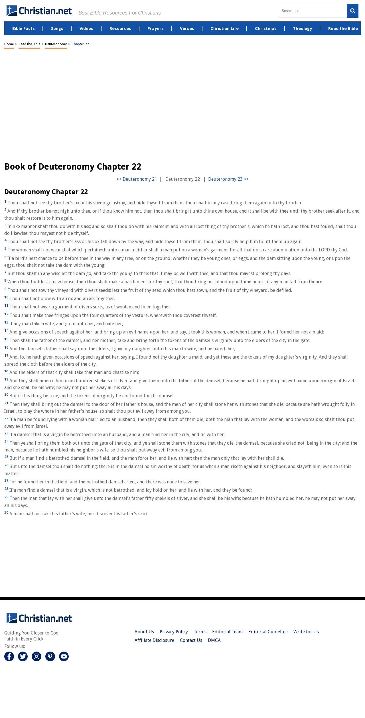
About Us (144, 631)
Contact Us (191, 640)
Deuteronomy (56, 44)
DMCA (214, 640)
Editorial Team (227, 631)
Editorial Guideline (268, 631)
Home (9, 44)
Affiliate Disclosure (154, 640)
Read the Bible (29, 44)
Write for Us (306, 631)
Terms (200, 631)
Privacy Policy (174, 631)
